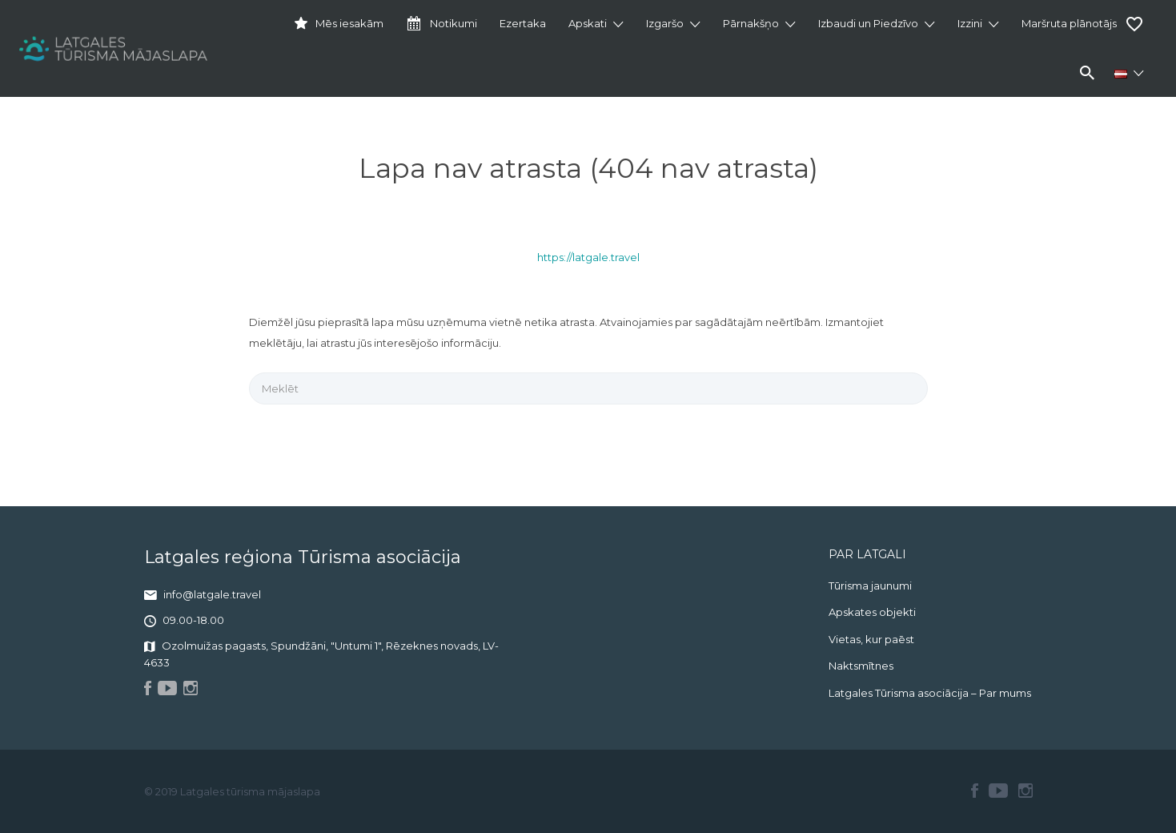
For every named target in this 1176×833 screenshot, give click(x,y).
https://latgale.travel (588, 257)
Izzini (969, 23)
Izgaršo (665, 23)
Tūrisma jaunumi (870, 585)
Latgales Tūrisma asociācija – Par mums (930, 692)
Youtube (998, 790)
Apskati (587, 23)
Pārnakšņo (751, 23)
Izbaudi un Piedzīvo (868, 23)
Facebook (974, 790)
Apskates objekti (872, 612)
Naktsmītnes (861, 665)
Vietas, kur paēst (871, 639)
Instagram (1025, 790)
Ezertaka (523, 23)
